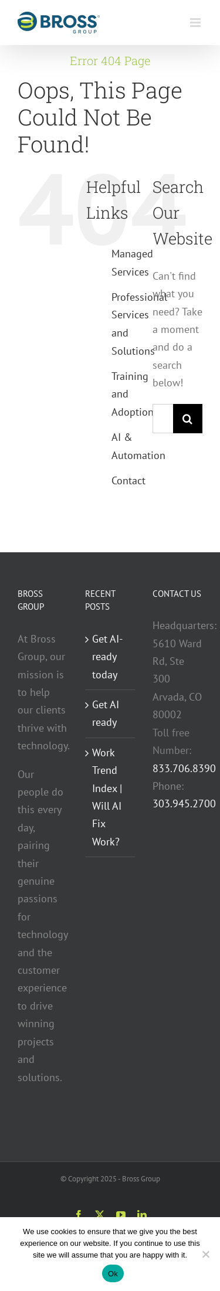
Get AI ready (105, 713)
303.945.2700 (184, 803)
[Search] (187, 418)
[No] (205, 1254)
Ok (113, 1273)
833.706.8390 (184, 768)
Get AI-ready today (107, 656)
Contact (128, 480)
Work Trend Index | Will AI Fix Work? (107, 797)
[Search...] (163, 418)
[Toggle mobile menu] (196, 22)
